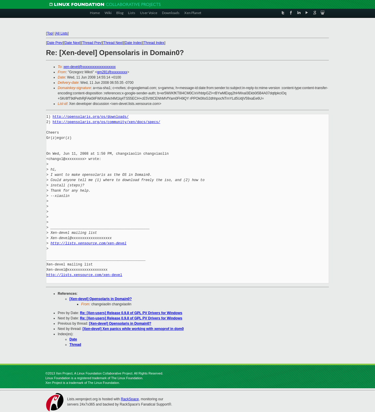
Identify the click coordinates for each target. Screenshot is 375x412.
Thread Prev (91, 43)
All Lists (62, 33)
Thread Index (154, 43)
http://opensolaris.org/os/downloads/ (91, 116)
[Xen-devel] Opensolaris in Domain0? (100, 299)
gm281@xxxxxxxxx (112, 72)
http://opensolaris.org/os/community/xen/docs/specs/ (106, 122)
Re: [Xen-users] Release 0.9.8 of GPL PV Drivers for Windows (131, 313)
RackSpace (130, 399)
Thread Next (113, 43)
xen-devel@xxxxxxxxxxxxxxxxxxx (90, 67)
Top (49, 33)
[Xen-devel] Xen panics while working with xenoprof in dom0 (133, 329)
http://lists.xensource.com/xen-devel (88, 243)
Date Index (133, 43)
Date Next (72, 43)
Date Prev (54, 43)
